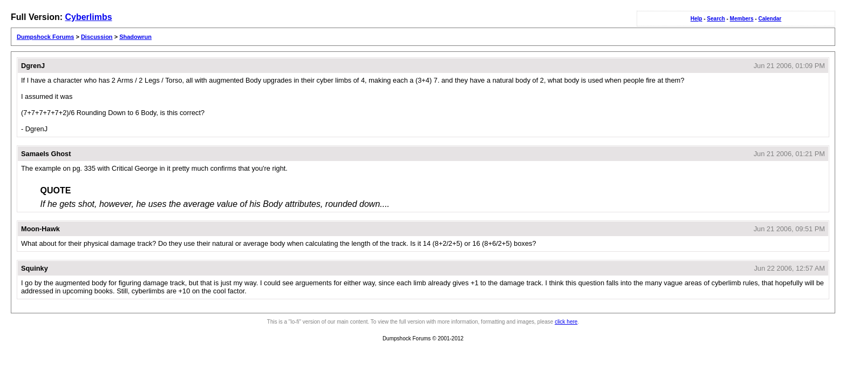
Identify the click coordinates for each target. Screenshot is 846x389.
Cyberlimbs (88, 17)
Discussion (97, 36)
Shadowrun (135, 36)
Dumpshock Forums (45, 36)
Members (742, 19)
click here (566, 322)
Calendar (769, 19)
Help (696, 19)
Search (716, 19)
